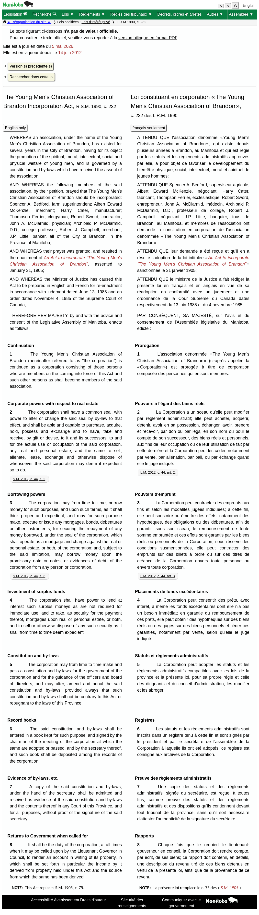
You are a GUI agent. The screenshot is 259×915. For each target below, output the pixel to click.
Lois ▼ (68, 14)
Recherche (44, 14)
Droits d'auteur (93, 900)
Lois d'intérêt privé (95, 22)
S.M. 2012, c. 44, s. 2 (29, 479)
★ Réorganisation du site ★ (29, 22)
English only (15, 128)
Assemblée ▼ (241, 14)
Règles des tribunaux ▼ (131, 14)
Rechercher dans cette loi (31, 77)
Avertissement (66, 900)
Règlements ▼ (92, 14)
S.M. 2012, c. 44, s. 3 (29, 576)
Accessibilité (42, 900)
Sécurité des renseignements (132, 903)
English (249, 5)
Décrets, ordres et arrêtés (179, 14)
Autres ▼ (215, 14)
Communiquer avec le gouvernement (181, 903)
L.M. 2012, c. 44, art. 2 (157, 472)
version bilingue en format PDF (147, 37)
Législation (15, 14)
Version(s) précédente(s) (31, 66)
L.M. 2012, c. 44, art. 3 (157, 576)
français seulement (149, 128)
